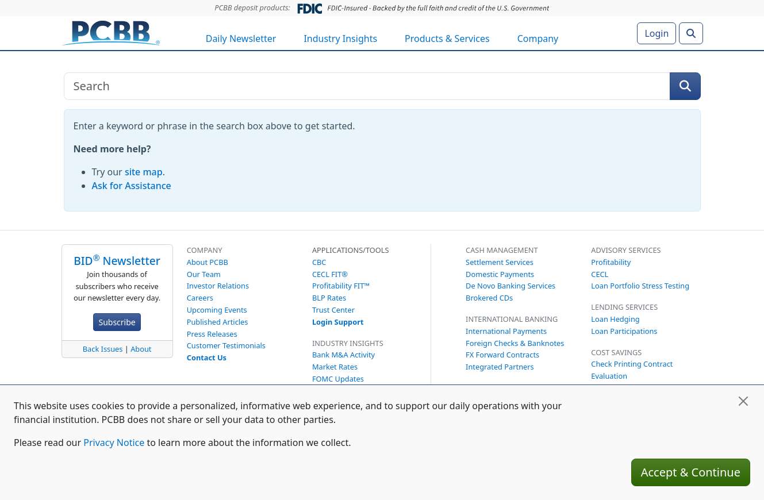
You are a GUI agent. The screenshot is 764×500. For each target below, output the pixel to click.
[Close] (743, 401)
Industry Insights (340, 38)
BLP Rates (329, 298)
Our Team (204, 274)
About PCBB (207, 262)
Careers (200, 298)
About (140, 349)
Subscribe (116, 322)
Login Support (338, 322)
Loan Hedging (615, 319)
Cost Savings (616, 352)
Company (538, 38)
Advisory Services (626, 250)
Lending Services (624, 307)
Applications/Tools (350, 250)
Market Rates (335, 366)
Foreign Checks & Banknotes (515, 343)
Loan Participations (624, 331)
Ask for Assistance (131, 185)
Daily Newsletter (241, 38)
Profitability (611, 262)
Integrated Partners (500, 366)
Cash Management (502, 250)
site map (144, 172)
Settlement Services (499, 262)
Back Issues (103, 349)
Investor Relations (218, 285)
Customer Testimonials (226, 345)
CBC (319, 262)
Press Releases (212, 334)
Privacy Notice (113, 442)
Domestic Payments (500, 274)
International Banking (512, 319)
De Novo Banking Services (510, 285)
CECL (599, 274)
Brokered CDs (489, 298)
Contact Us (206, 357)
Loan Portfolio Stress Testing (640, 285)
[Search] (691, 33)
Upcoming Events (217, 310)
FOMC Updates (338, 379)
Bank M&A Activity (343, 354)
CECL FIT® (330, 274)
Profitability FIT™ (341, 285)
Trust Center (333, 310)
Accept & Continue (690, 472)
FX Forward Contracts (502, 354)
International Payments (506, 331)
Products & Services (447, 38)
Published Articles (217, 322)
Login (656, 33)
